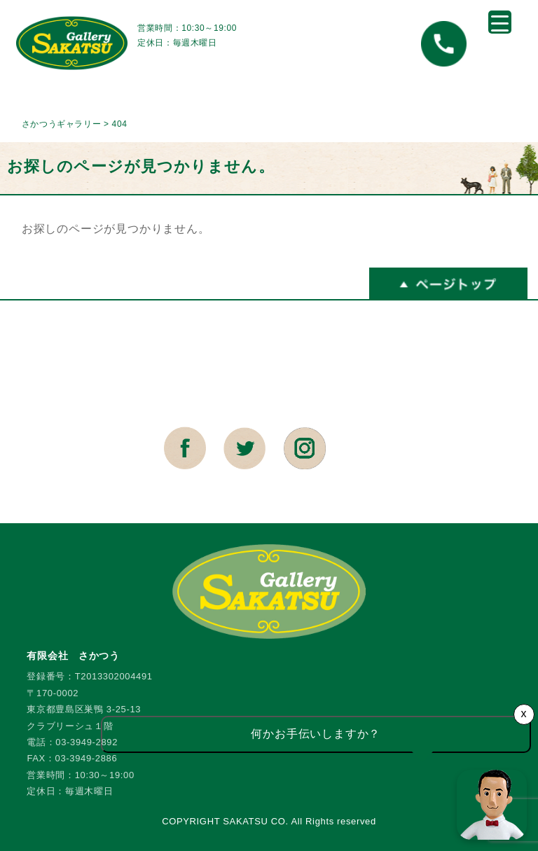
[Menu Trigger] (499, 22)
